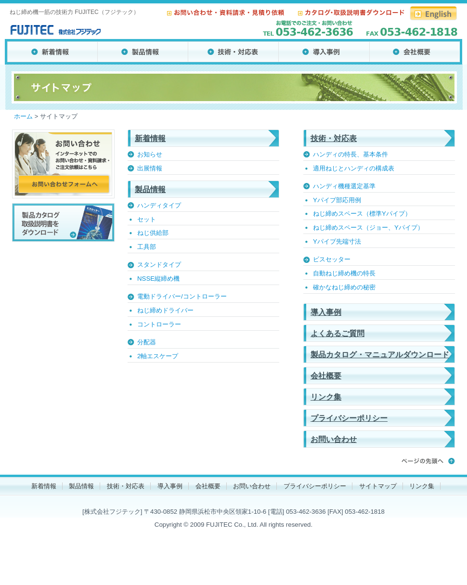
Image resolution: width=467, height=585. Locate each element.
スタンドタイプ (159, 264)
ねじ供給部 (153, 232)
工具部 (146, 246)
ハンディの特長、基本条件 (350, 154)
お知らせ (149, 154)
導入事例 (326, 312)
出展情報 (149, 168)
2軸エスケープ (157, 356)
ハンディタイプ (159, 205)
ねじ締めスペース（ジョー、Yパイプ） (368, 227)
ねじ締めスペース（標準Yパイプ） (362, 213)
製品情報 (150, 189)
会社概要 (326, 376)
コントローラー (159, 324)
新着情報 (150, 138)
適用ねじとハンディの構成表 (353, 168)
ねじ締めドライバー (165, 310)
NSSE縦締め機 (158, 278)
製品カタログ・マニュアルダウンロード (380, 355)
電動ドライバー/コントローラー (182, 296)
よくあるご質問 (337, 333)
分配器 (146, 342)
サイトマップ (378, 486)
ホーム (23, 116)
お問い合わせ (334, 439)
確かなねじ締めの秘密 (344, 287)
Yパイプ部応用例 (337, 200)
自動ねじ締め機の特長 (344, 273)
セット (146, 219)
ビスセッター (331, 259)
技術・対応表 (334, 138)
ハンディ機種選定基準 (344, 186)
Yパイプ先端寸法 (337, 241)
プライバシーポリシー (349, 418)
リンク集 (326, 397)
